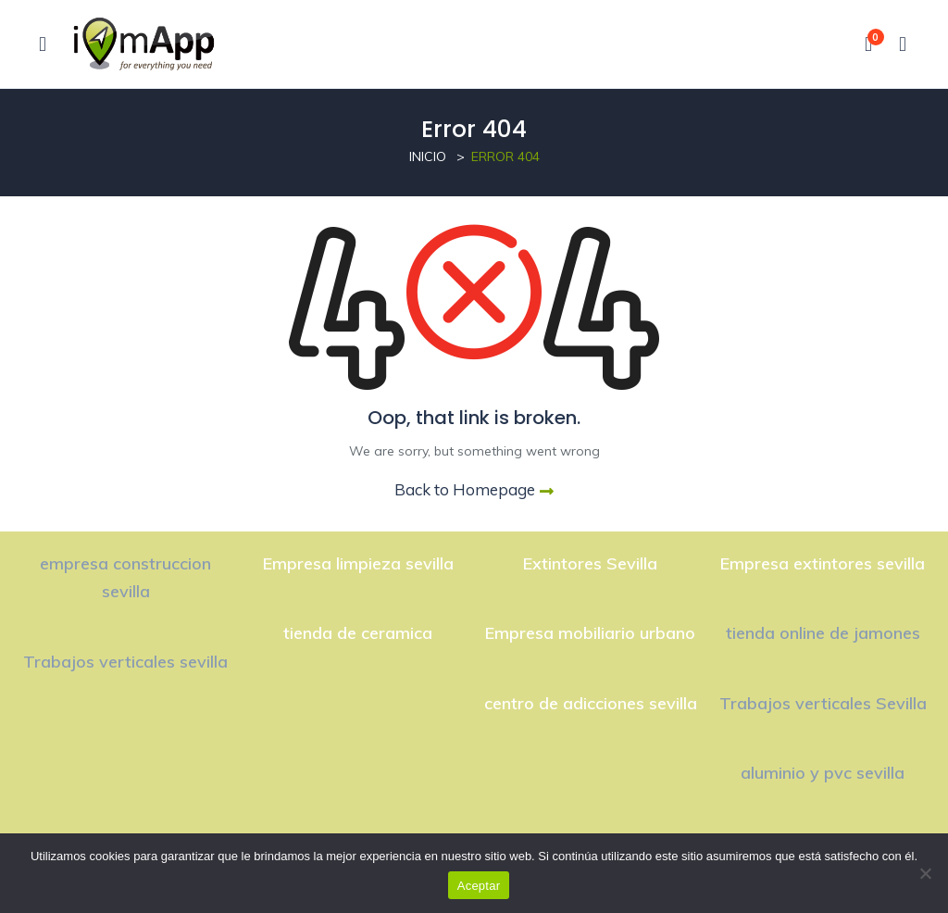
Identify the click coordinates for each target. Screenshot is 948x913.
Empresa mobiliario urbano (590, 633)
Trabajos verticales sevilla (125, 661)
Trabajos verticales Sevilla (823, 703)
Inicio (427, 156)
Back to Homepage (474, 489)
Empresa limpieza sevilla (358, 563)
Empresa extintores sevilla (822, 563)
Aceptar (479, 886)
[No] (925, 873)
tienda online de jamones (823, 633)
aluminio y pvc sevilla (822, 772)
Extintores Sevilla (590, 563)
